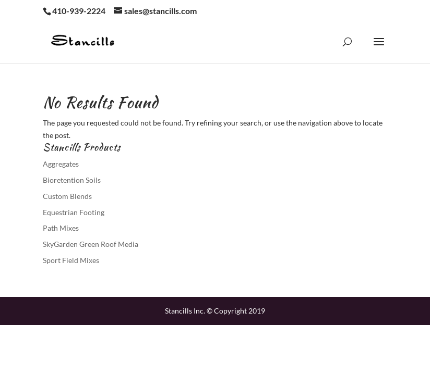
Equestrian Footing (73, 212)
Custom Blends (67, 196)
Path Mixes (61, 227)
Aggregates (61, 163)
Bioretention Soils (72, 180)
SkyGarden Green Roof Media (90, 244)
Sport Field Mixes (71, 260)
